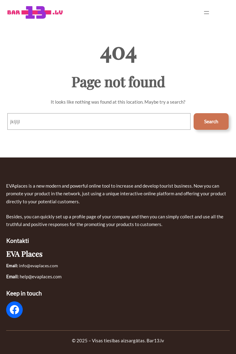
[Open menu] (206, 12)
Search (211, 121)
